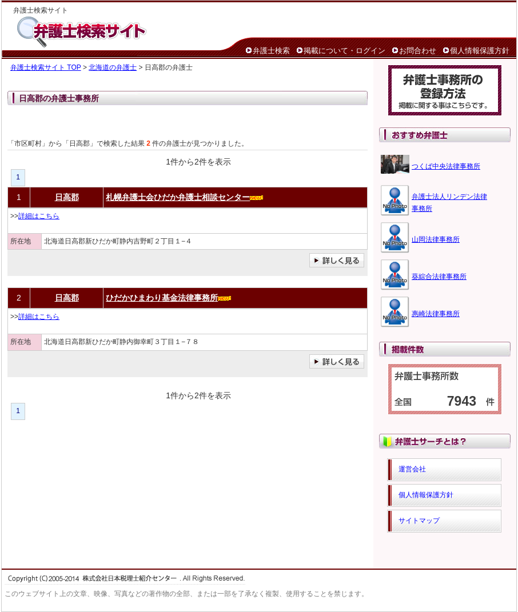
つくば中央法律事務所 (446, 166)
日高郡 (67, 197)
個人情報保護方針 (479, 50)
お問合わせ (417, 50)
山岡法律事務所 (436, 239)
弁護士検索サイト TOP (45, 67)
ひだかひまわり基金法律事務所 (162, 297)
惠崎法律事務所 (436, 314)
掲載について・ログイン (344, 50)
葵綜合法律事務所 (439, 277)
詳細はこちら (38, 216)
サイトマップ (419, 521)
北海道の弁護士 (113, 67)
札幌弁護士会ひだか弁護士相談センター (178, 197)
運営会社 (412, 469)
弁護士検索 (271, 50)
